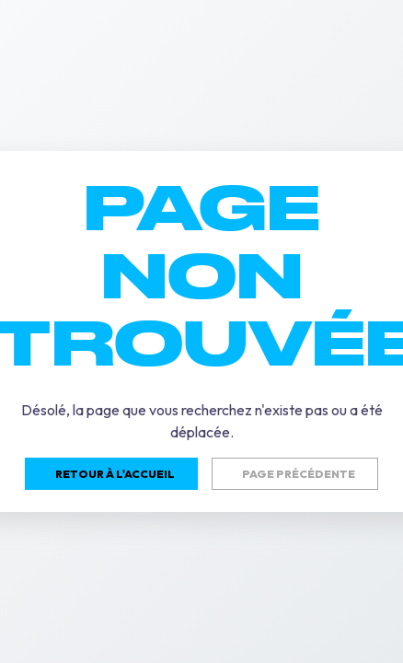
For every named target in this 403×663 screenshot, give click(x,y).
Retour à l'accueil (115, 474)
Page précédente (298, 474)
